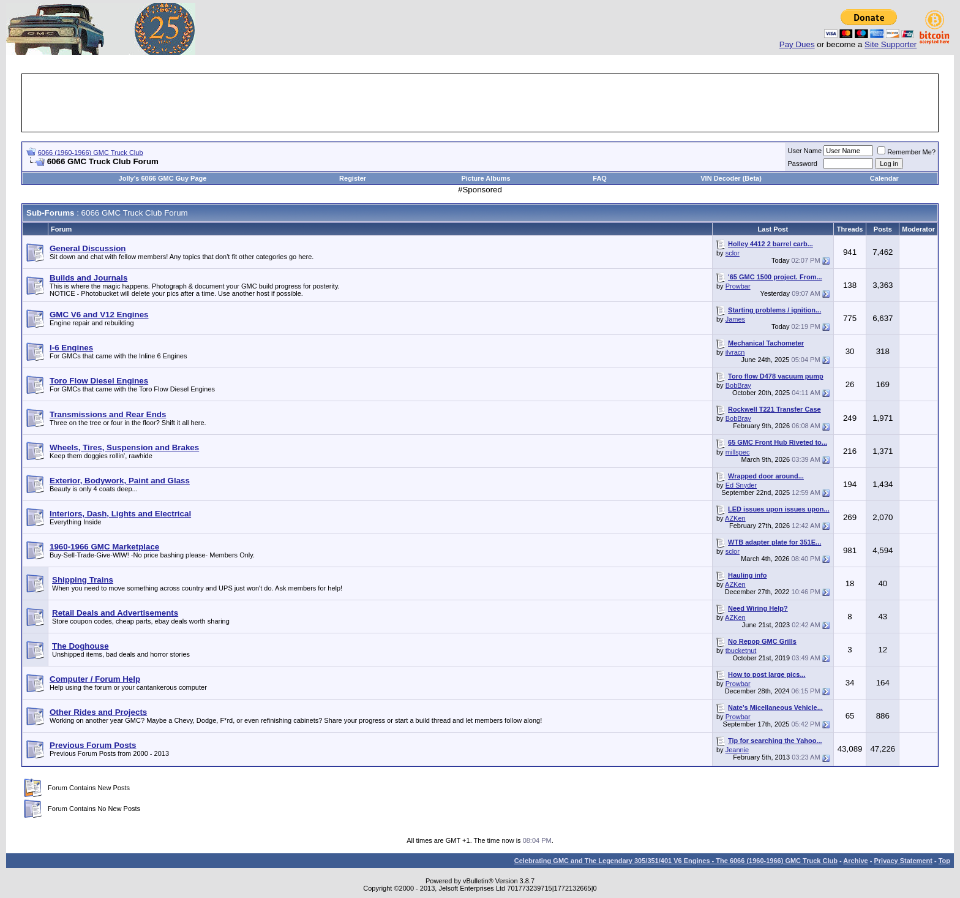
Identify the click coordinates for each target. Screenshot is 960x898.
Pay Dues (797, 44)
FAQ (600, 178)
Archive (855, 860)
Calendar (884, 178)
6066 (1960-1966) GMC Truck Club (90, 152)
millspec (738, 452)
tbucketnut (741, 650)
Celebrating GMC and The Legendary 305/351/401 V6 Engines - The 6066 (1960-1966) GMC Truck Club (676, 860)
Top (944, 860)
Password (802, 163)
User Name (805, 150)
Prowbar (738, 286)
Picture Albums (485, 178)
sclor (733, 253)
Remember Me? (906, 152)
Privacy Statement (903, 860)
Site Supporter (890, 44)
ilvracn (735, 352)
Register (352, 178)
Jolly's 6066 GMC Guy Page (163, 178)
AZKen (735, 518)
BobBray (738, 385)
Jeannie (737, 749)
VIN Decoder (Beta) (731, 178)
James (735, 319)
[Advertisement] (480, 102)
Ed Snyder (741, 485)
